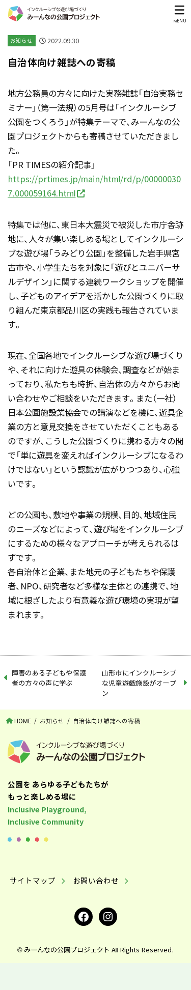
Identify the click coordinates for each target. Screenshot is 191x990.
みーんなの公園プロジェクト (67, 949)
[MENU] (179, 14)
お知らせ (21, 40)
